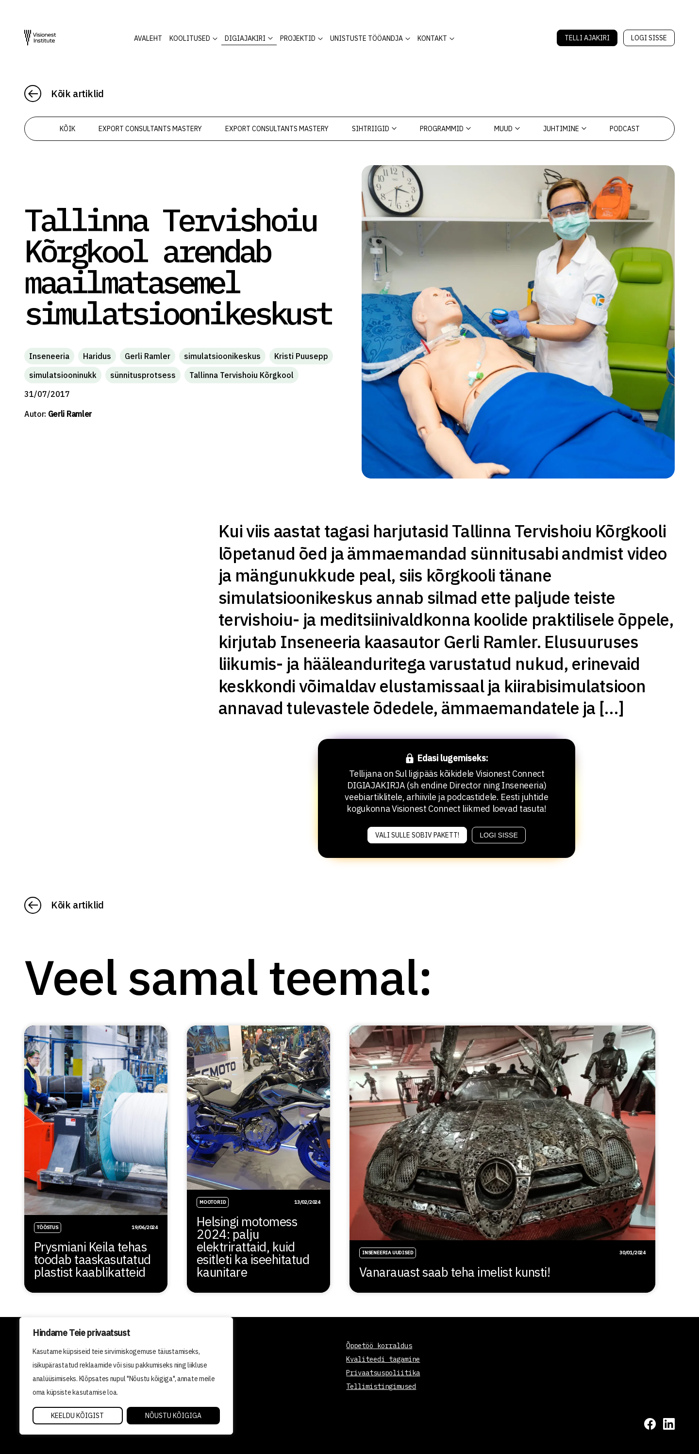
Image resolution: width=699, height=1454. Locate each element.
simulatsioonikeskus (222, 356)
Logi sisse (649, 38)
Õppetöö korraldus (379, 1345)
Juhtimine (564, 128)
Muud (507, 128)
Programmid (445, 128)
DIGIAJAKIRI (245, 38)
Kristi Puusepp (301, 356)
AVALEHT (148, 38)
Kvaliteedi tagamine (383, 1359)
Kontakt (432, 38)
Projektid (298, 38)
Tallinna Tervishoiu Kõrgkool (241, 375)
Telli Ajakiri (587, 38)
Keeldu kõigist (77, 1415)
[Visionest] (40, 38)
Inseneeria (49, 356)
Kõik (67, 128)
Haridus (97, 356)
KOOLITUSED (189, 38)
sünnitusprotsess (143, 375)
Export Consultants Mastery (150, 128)
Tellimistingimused (381, 1386)
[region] (126, 1376)
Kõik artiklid (77, 93)
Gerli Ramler (147, 356)
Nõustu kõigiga (173, 1415)
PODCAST (625, 128)
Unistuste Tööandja (366, 38)
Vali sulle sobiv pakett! (417, 835)
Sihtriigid (374, 128)
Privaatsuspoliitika (383, 1372)
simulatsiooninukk (63, 375)
